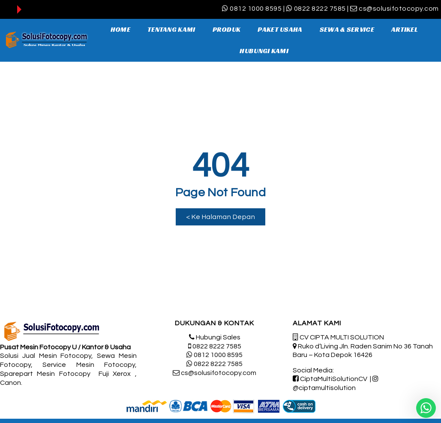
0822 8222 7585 (320, 8)
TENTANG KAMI (171, 29)
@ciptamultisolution (324, 387)
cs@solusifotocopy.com (399, 8)
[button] (220, 216)
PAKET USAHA (280, 29)
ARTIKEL (404, 29)
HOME (120, 29)
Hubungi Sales (218, 337)
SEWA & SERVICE (347, 29)
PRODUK (227, 29)
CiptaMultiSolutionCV (333, 378)
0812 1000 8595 (256, 8)
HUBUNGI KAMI (264, 50)
